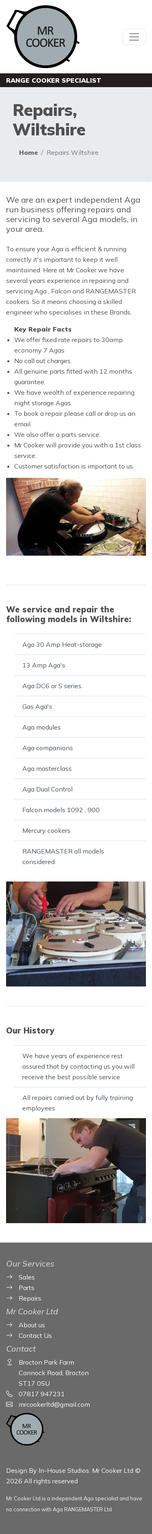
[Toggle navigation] (134, 37)
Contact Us (35, 1335)
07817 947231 (42, 1394)
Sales (27, 1277)
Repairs (30, 1298)
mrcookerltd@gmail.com (54, 1404)
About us (32, 1325)
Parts (26, 1288)
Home (28, 152)
